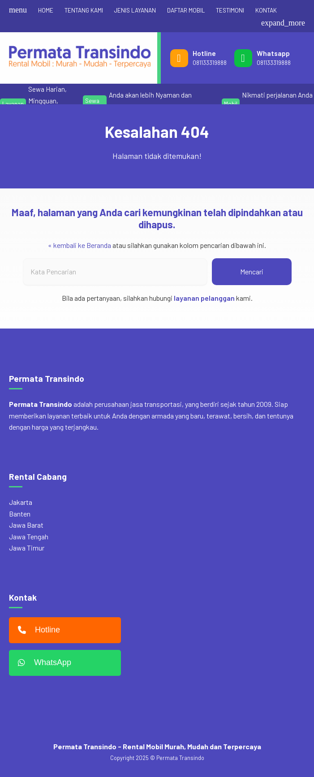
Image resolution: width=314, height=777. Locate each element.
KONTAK (266, 10)
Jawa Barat (26, 525)
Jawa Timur (26, 547)
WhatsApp (42, 662)
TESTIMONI (230, 10)
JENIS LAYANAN (135, 10)
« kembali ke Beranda (79, 245)
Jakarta (20, 502)
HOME (45, 10)
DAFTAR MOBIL (186, 10)
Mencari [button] (251, 271)
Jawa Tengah (28, 536)
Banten (19, 513)
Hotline (36, 630)
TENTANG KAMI (84, 10)
